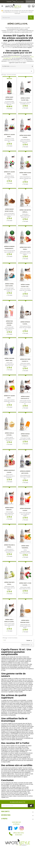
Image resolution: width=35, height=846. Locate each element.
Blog (14, 1)
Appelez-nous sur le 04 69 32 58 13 (18, 833)
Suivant (30, 640)
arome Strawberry (15, 56)
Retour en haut (27, 644)
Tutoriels (9, 1)
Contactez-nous (30, 1)
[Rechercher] (17, 17)
